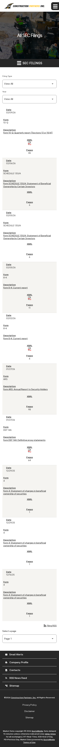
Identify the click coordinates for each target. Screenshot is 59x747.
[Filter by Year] (29, 99)
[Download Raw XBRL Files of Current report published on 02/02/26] (29, 349)
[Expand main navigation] (55, 6)
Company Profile (16, 662)
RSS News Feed (16, 678)
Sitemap (12, 685)
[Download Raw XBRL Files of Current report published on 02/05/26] (29, 298)
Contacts (12, 670)
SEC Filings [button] (29, 63)
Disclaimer (29, 711)
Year (4, 92)
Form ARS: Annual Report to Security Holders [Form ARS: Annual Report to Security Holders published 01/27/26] (25, 389)
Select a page (9, 631)
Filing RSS (50, 625)
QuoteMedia (37, 731)
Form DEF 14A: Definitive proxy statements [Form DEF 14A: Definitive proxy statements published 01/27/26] (24, 440)
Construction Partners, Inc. (23, 698)
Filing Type (7, 76)
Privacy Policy (29, 705)
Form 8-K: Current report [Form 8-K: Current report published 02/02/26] (15, 338)
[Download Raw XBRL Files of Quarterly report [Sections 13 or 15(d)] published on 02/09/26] (29, 143)
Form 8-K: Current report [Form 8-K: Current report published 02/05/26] (15, 287)
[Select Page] (29, 638)
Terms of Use (29, 742)
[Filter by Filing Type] (29, 84)
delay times (50, 734)
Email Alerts (14, 654)
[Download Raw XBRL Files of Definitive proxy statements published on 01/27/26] (29, 451)
